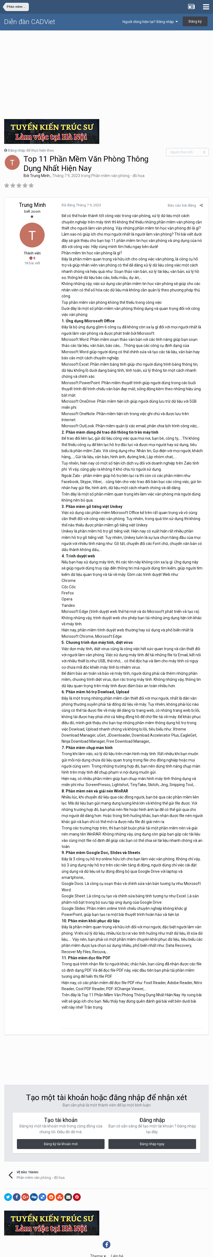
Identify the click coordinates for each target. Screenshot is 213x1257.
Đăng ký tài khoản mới (61, 1125)
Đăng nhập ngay (152, 1125)
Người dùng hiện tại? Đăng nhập (150, 22)
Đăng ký (195, 21)
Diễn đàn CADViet (29, 22)
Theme (98, 1237)
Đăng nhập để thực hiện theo (31, 150)
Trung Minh (40, 175)
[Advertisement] (106, 72)
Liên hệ (117, 1237)
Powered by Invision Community (106, 1249)
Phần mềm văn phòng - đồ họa (117, 175)
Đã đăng (79, 205)
